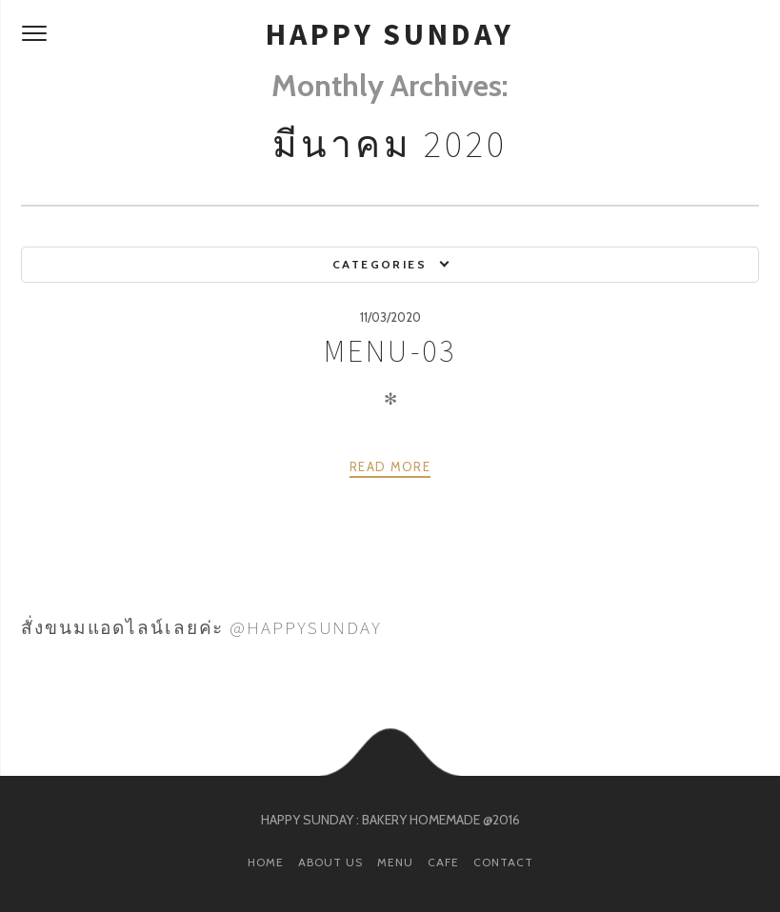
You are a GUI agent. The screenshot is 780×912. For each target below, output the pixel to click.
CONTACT (503, 862)
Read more (390, 466)
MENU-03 (390, 351)
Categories (379, 264)
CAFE (443, 862)
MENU (395, 862)
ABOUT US (330, 862)
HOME (266, 862)
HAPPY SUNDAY (390, 34)
